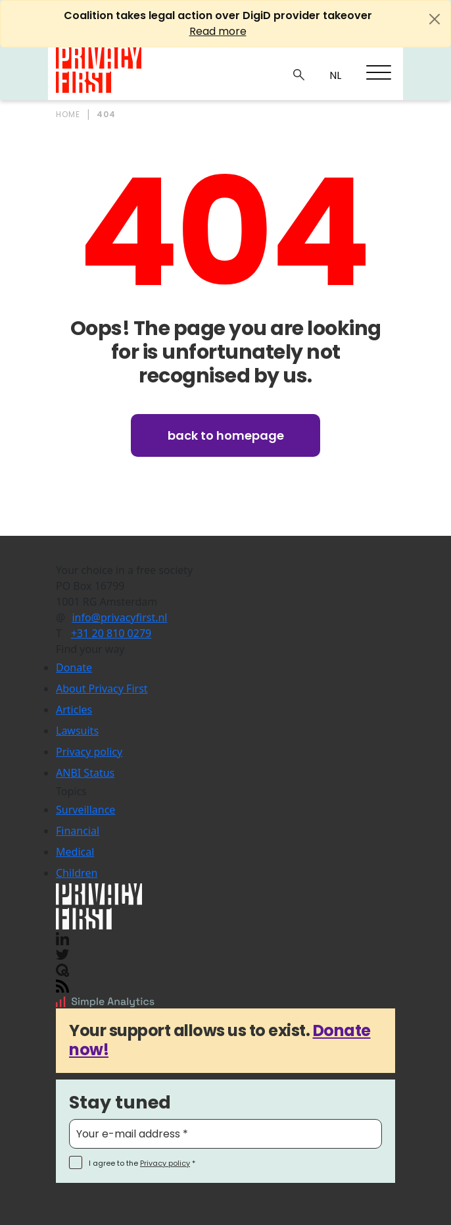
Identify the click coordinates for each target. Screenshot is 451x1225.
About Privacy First (102, 688)
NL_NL (333, 75)
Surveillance (85, 809)
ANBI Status (85, 773)
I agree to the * (142, 1163)
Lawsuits (77, 730)
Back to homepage (226, 435)
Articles (74, 709)
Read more (218, 31)
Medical (75, 852)
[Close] (434, 19)
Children (76, 873)
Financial (77, 830)
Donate (74, 667)
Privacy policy (89, 751)
